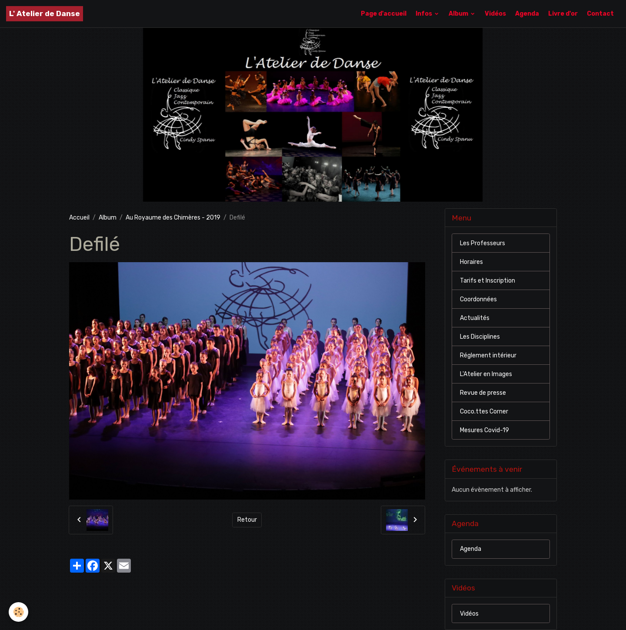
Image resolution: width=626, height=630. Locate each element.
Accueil (79, 217)
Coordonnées (478, 299)
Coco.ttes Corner (484, 411)
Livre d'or (563, 13)
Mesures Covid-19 (484, 430)
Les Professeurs (482, 243)
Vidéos (495, 13)
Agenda (527, 13)
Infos (424, 13)
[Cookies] (18, 612)
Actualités (474, 318)
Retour (247, 519)
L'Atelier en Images (486, 374)
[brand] (44, 13)
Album (459, 13)
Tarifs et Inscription (487, 280)
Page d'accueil (383, 13)
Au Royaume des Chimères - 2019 (173, 217)
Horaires (471, 262)
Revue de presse (483, 393)
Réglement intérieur (488, 355)
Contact (600, 13)
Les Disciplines (480, 336)
